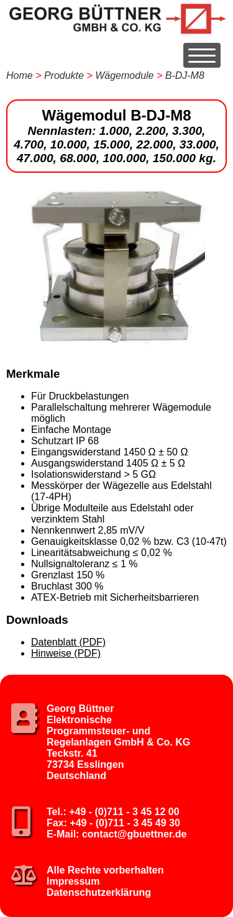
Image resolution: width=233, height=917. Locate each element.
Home (19, 75)
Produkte (64, 75)
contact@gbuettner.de (134, 834)
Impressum (73, 881)
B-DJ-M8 (184, 75)
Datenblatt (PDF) (68, 642)
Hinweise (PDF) (66, 653)
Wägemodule (124, 75)
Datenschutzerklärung (99, 892)
